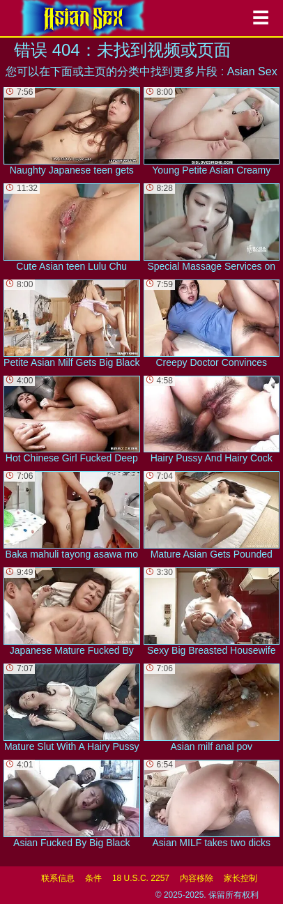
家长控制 (240, 878)
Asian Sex (252, 71)
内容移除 (196, 878)
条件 (93, 878)
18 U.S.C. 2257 (140, 878)
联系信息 (58, 878)
